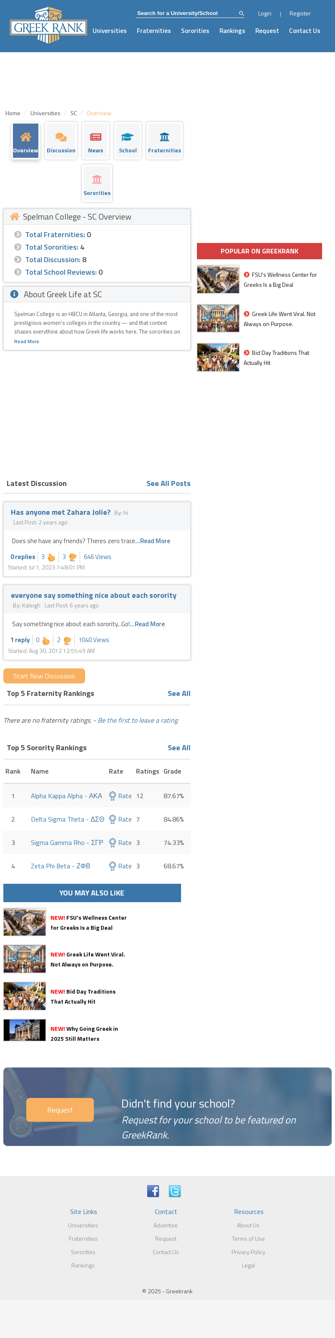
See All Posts (168, 483)
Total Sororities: (51, 247)
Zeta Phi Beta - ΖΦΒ (60, 866)
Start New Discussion (44, 676)
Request (267, 30)
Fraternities (154, 30)
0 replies (22, 557)
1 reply (20, 640)
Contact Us (304, 30)
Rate (120, 796)
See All (179, 693)
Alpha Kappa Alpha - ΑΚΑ (66, 796)
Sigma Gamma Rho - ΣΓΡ (67, 842)
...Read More (152, 541)
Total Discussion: (53, 259)
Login (265, 13)
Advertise (166, 1225)
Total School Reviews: (61, 272)
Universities (110, 30)
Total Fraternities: (55, 234)
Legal (248, 1265)
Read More (26, 341)
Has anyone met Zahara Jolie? (61, 512)
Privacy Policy (248, 1251)
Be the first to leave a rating (138, 720)
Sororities (195, 30)
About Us (248, 1225)
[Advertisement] (97, 412)
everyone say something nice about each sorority (93, 595)
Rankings (232, 30)
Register (300, 13)
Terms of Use (248, 1238)
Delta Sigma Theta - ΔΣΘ (67, 819)
